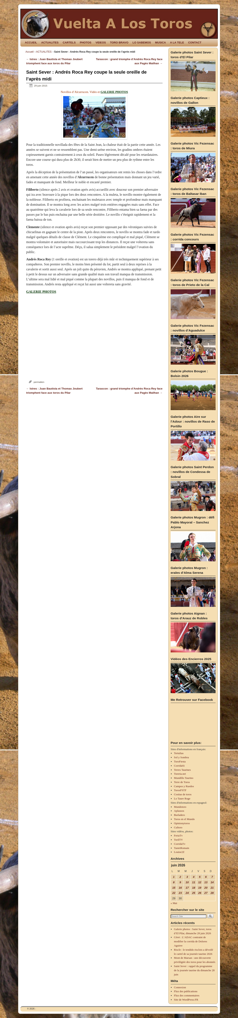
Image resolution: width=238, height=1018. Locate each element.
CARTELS (69, 42)
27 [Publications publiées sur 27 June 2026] (205, 892)
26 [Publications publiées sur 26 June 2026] (199, 892)
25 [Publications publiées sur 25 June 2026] (193, 892)
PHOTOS (85, 42)
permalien (39, 382)
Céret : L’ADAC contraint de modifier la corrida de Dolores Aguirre (190, 941)
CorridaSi (179, 765)
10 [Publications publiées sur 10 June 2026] (187, 882)
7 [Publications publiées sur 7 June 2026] (212, 876)
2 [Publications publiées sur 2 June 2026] (180, 876)
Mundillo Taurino (183, 777)
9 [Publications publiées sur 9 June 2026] (180, 882)
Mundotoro (180, 806)
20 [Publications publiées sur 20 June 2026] (205, 887)
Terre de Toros (182, 782)
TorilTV (178, 839)
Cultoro (178, 827)
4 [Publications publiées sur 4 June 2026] (193, 876)
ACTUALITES (50, 42)
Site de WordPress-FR (186, 999)
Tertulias (179, 753)
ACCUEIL (31, 42)
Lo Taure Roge (182, 798)
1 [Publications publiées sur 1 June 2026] (173, 876)
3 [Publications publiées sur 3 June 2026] (187, 876)
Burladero (179, 814)
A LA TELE (177, 42)
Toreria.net (180, 773)
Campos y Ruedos (184, 786)
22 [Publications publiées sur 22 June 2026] (173, 892)
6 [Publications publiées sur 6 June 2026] (206, 876)
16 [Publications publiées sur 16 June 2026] (180, 887)
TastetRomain (181, 848)
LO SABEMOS (141, 42)
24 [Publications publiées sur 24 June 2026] (187, 892)
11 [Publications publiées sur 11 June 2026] (193, 882)
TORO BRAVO (119, 42)
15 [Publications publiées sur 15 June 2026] (173, 887)
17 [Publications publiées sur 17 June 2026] (187, 887)
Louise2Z (179, 851)
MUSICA (160, 42)
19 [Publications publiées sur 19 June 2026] (199, 887)
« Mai (174, 903)
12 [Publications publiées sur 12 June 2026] (199, 882)
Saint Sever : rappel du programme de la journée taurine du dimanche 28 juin (194, 970)
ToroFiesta (180, 761)
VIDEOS (100, 42)
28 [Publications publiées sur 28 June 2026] (212, 892)
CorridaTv (179, 843)
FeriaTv (178, 835)
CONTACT (194, 42)
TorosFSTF (180, 790)
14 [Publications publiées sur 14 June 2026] (212, 882)
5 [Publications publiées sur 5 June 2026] (199, 876)
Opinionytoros (182, 823)
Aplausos (179, 810)
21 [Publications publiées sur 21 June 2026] (212, 887)
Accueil (30, 51)
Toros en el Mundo (184, 819)
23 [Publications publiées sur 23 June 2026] (180, 892)
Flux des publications (185, 991)
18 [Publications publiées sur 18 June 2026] (193, 887)
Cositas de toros (182, 794)
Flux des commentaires (186, 995)
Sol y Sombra (181, 757)
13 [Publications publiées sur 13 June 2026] (205, 882)
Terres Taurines (182, 769)
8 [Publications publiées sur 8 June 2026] (173, 882)
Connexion (180, 987)
